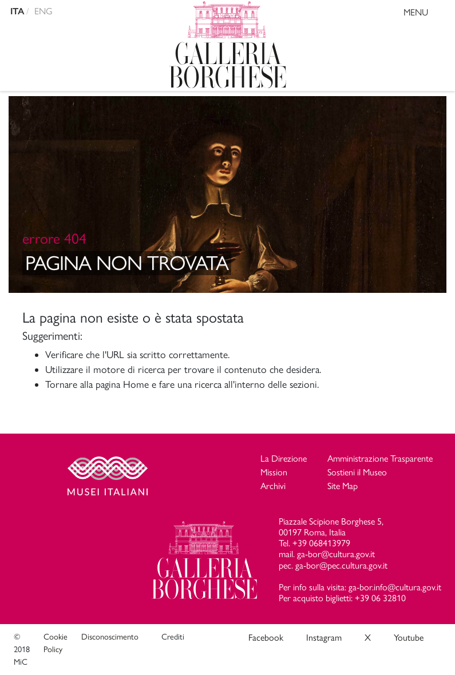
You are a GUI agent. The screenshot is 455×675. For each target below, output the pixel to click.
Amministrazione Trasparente (380, 458)
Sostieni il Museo (357, 472)
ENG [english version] (43, 11)
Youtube (409, 637)
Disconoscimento (110, 637)
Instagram (324, 637)
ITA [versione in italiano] (17, 11)
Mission (273, 472)
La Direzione (283, 458)
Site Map (342, 486)
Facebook (265, 637)
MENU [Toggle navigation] (426, 14)
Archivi (273, 486)
